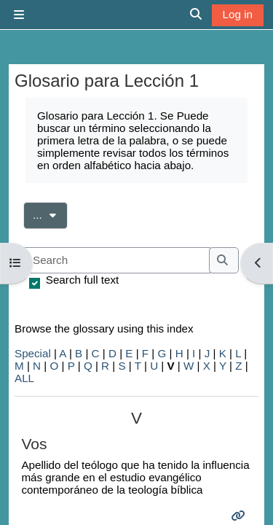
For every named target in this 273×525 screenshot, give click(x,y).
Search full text (82, 279)
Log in (238, 14)
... (50, 213)
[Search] (116, 260)
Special (33, 353)
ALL (24, 378)
